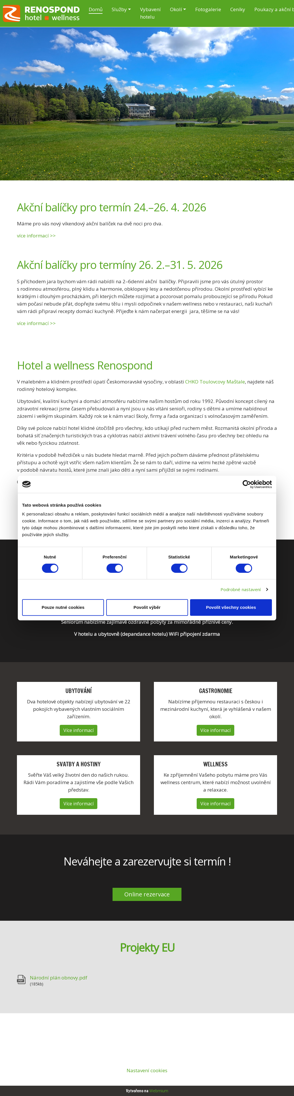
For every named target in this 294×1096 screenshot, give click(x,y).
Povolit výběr (147, 607)
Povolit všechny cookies (231, 607)
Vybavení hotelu (150, 13)
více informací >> (36, 235)
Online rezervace (147, 894)
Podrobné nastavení (240, 589)
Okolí (176, 9)
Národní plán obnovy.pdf (58, 977)
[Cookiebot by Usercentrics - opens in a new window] (247, 484)
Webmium (158, 1090)
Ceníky (237, 9)
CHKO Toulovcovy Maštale (215, 381)
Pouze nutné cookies (63, 607)
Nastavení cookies (147, 1070)
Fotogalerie (208, 9)
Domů (95, 9)
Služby (119, 9)
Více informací (78, 730)
